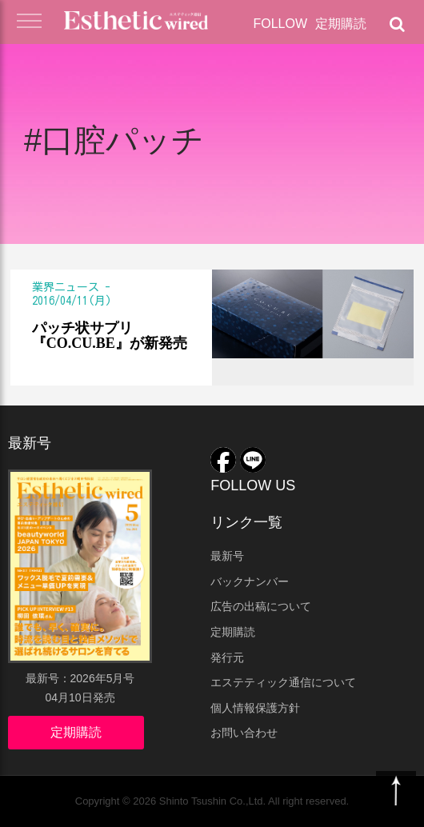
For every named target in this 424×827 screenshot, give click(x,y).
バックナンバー (249, 581)
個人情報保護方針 (255, 707)
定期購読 (340, 23)
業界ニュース (65, 287)
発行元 (227, 657)
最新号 (227, 555)
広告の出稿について (260, 606)
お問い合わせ (244, 732)
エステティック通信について (283, 682)
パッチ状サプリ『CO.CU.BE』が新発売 (109, 336)
